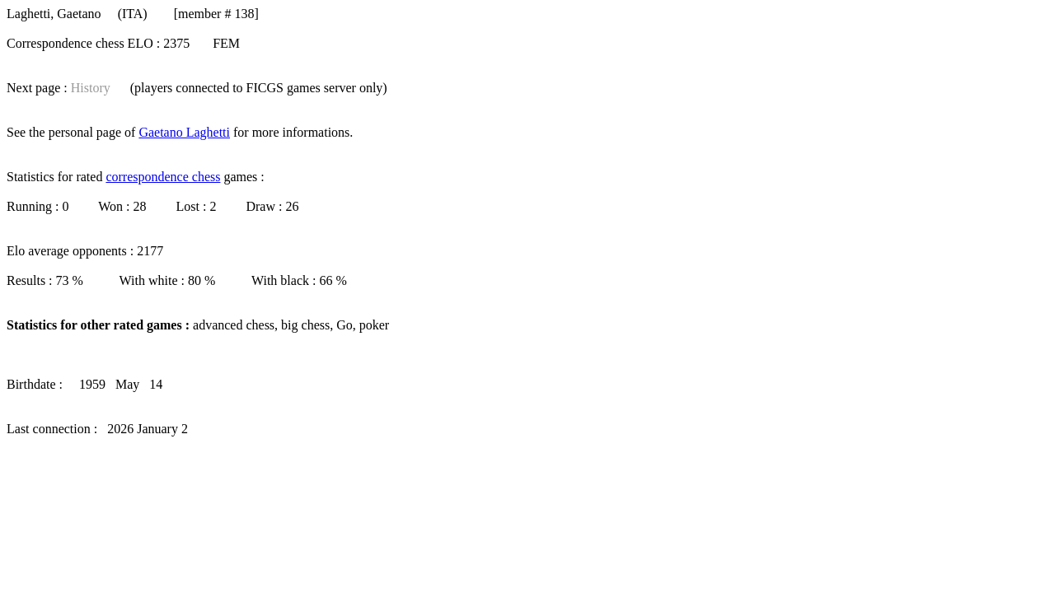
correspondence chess (163, 177)
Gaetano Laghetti (184, 132)
